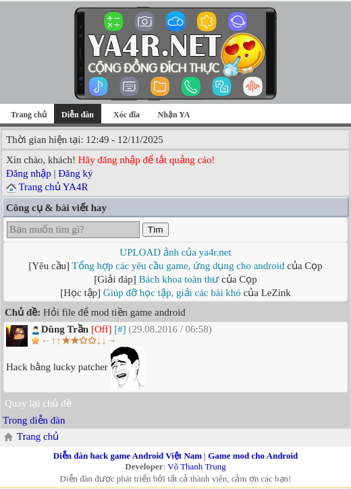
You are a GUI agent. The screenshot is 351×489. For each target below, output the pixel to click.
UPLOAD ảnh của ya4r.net (175, 252)
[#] (120, 329)
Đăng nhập (28, 173)
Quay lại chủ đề (38, 403)
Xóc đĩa (126, 114)
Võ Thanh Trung (196, 466)
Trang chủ (29, 114)
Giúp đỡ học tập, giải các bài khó (172, 292)
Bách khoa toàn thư (179, 279)
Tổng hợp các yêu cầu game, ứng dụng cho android (178, 265)
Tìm (155, 230)
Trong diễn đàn (34, 420)
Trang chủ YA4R (53, 186)
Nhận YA (174, 114)
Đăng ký (75, 173)
